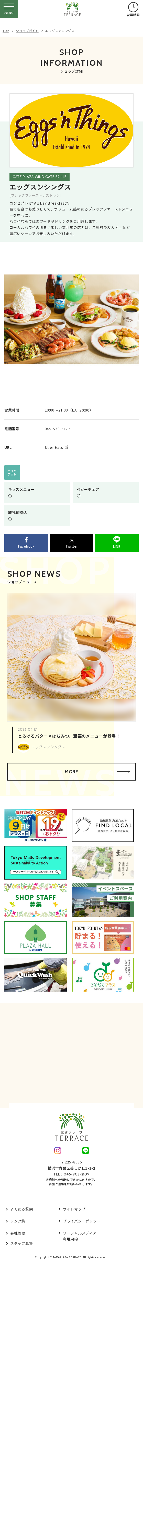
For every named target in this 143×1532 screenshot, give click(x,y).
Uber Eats (54, 447)
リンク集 (17, 1221)
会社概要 (17, 1233)
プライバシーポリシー (82, 1221)
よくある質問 (21, 1209)
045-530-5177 (57, 428)
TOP (6, 30)
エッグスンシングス (59, 30)
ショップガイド (27, 30)
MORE (97, 771)
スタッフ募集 (21, 1243)
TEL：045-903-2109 (71, 1174)
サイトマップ (74, 1209)
